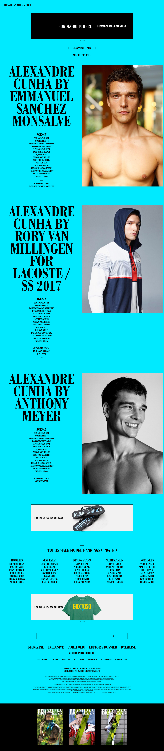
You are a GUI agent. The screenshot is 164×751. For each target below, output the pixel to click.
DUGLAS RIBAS (49, 576)
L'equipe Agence (42, 154)
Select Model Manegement (41, 171)
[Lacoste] (41, 353)
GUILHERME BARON (49, 570)
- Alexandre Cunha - (41, 183)
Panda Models (41, 165)
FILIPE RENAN (82, 576)
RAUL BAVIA (114, 579)
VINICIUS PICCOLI (147, 566)
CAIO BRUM (49, 566)
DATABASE (128, 647)
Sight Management (41, 173)
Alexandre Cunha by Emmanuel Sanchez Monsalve (42, 96)
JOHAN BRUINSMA (82, 582)
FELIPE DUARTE (82, 579)
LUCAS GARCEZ (147, 573)
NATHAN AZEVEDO (49, 579)
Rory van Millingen (41, 351)
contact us (121, 659)
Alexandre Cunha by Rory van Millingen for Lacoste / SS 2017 (42, 248)
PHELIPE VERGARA (82, 566)
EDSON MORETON (17, 579)
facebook (92, 659)
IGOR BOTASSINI (16, 566)
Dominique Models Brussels (41, 143)
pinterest (79, 659)
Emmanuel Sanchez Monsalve (41, 186)
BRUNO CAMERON (82, 573)
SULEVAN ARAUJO (114, 564)
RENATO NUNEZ (114, 573)
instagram (42, 659)
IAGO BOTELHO (147, 579)
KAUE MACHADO (49, 582)
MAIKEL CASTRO (147, 576)
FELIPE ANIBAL (147, 582)
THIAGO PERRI (147, 564)
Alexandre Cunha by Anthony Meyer (42, 397)
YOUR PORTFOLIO (82, 653)
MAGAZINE (36, 647)
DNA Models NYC (42, 140)
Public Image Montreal (41, 168)
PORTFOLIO (76, 647)
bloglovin (106, 659)
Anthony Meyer (41, 481)
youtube (66, 659)
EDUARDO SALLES (115, 582)
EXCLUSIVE (56, 647)
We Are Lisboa (41, 176)
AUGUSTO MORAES (49, 564)
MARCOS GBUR (17, 576)
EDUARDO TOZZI (16, 564)
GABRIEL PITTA (49, 573)
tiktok (54, 659)
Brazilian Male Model (17, 5)
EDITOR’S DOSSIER (103, 647)
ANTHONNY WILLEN (114, 566)
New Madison (41, 162)
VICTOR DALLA (16, 582)
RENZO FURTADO (17, 570)
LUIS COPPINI (147, 570)
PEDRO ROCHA (17, 573)
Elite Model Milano (41, 149)
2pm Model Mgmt (41, 138)
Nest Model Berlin (41, 160)
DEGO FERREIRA (114, 576)
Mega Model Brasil (41, 157)
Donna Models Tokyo (41, 146)
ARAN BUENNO (82, 564)
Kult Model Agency (41, 151)
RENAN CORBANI (82, 570)
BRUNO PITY (114, 570)
